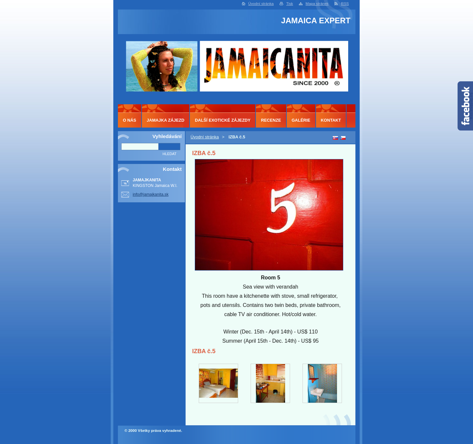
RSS (345, 4)
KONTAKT (331, 120)
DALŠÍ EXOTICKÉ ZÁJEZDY (222, 120)
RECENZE (271, 120)
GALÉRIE (301, 120)
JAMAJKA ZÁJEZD (166, 120)
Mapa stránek (316, 4)
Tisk (289, 4)
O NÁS (129, 120)
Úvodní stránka (261, 4)
